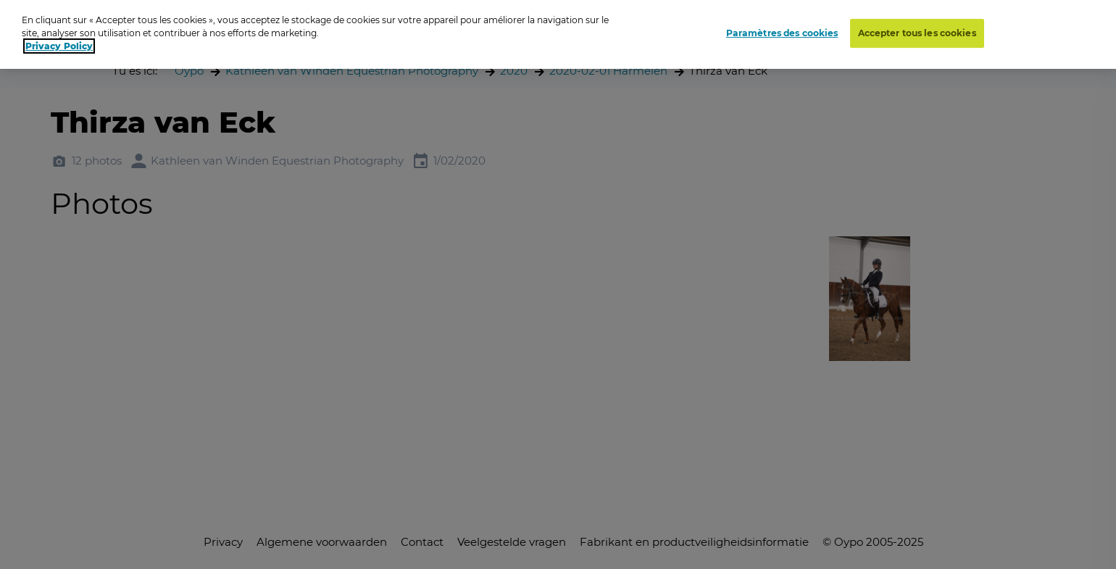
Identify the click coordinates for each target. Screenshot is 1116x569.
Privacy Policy (59, 46)
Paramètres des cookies (782, 33)
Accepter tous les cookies (917, 33)
